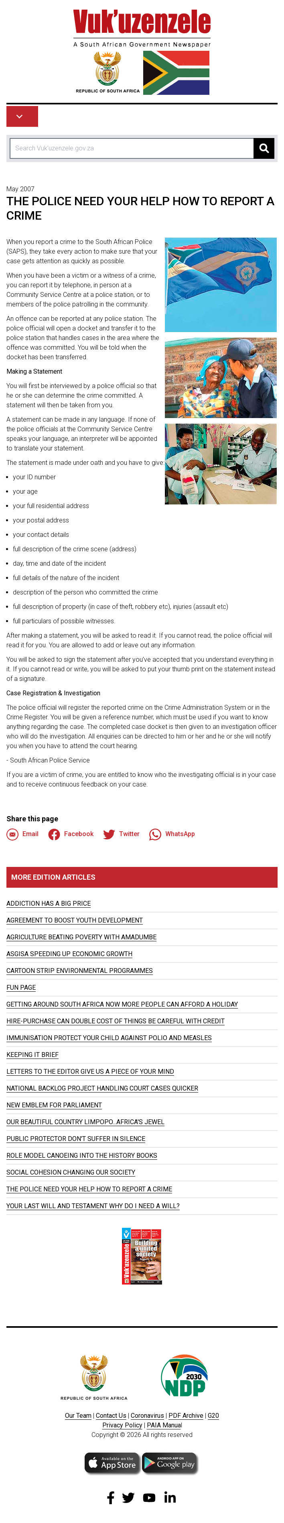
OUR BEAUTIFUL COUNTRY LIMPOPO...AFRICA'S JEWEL (85, 1122)
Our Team (78, 1415)
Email (22, 835)
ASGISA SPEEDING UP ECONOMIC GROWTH (69, 954)
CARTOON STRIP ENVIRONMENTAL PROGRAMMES (79, 971)
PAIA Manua (164, 1425)
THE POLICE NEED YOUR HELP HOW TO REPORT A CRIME (89, 1189)
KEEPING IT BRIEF (32, 1055)
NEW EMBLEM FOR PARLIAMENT (54, 1105)
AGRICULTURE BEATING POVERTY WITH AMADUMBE (81, 937)
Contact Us (111, 1415)
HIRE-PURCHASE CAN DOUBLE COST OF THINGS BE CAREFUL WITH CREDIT (115, 1021)
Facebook (70, 835)
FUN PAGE (21, 987)
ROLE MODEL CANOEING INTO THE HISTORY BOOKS (81, 1155)
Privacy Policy (122, 1425)
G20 (213, 1415)
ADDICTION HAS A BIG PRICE (48, 903)
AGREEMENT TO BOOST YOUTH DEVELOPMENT (74, 920)
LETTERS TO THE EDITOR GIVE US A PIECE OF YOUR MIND (90, 1071)
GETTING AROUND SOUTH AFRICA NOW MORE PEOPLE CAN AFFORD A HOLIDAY (122, 1004)
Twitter (121, 835)
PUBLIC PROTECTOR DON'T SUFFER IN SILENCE (75, 1139)
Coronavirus (147, 1415)
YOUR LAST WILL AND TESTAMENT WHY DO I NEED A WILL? (93, 1206)
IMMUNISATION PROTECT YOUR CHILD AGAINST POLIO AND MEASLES (109, 1038)
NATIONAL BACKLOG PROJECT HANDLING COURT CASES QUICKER (102, 1088)
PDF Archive (185, 1415)
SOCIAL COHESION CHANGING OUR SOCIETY (70, 1172)
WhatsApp (172, 834)
